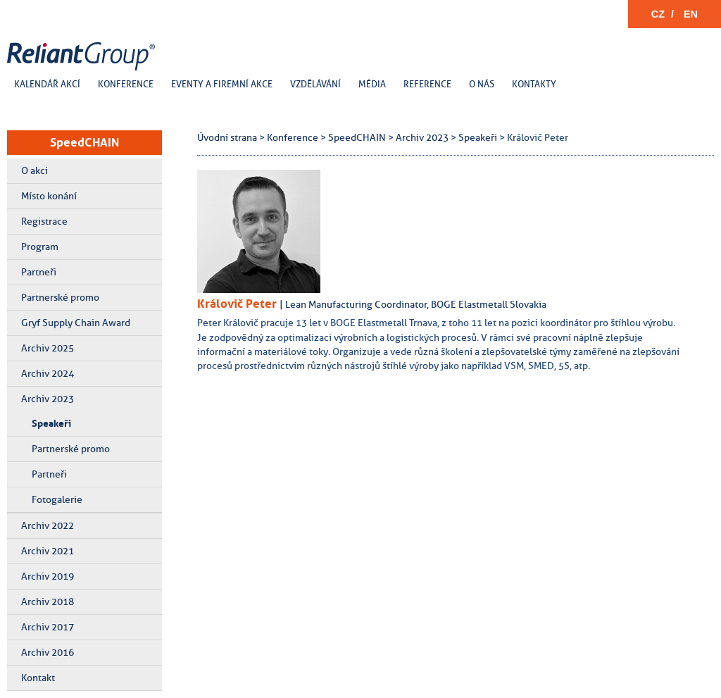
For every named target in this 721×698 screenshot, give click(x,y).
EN (691, 14)
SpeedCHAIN (84, 142)
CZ (658, 14)
